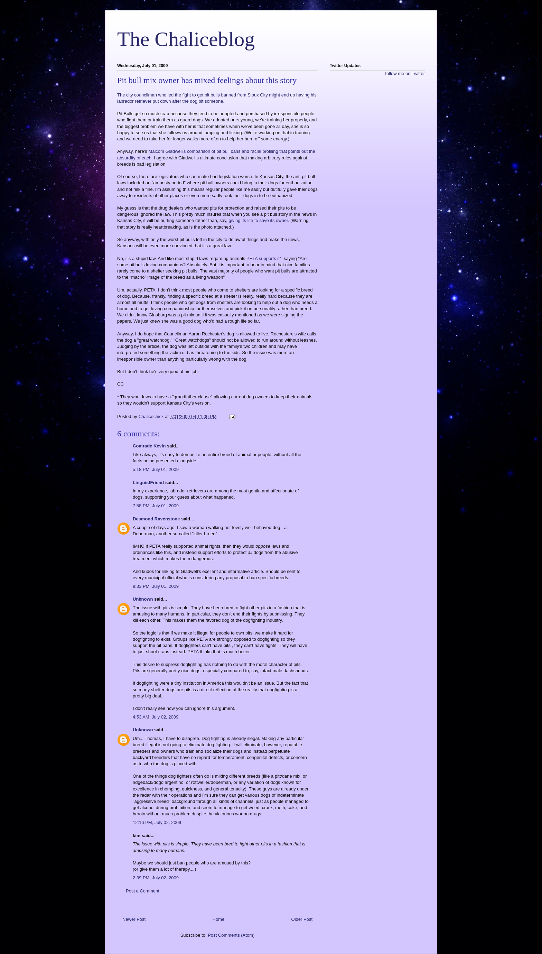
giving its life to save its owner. (259, 220)
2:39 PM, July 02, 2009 (156, 877)
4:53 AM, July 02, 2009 (155, 717)
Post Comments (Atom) (231, 935)
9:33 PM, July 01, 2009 (156, 586)
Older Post (301, 919)
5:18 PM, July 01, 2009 (156, 469)
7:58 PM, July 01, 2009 (156, 505)
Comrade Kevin (149, 445)
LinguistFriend (148, 482)
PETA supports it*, (264, 258)
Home (219, 919)
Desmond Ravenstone (156, 518)
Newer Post (134, 919)
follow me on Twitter (405, 73)
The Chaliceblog (186, 39)
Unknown (143, 599)
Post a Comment (142, 890)
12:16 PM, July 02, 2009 (157, 822)
